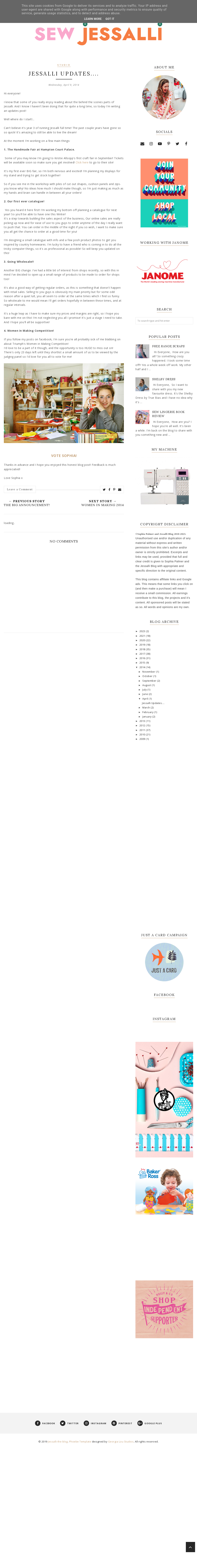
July (144, 689)
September (149, 680)
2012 (142, 725)
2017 (142, 653)
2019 (142, 644)
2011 (142, 730)
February (148, 712)
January (147, 716)
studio (64, 65)
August (147, 685)
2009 (142, 739)
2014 (142, 667)
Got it (109, 18)
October (147, 676)
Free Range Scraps (168, 346)
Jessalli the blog (58, 1551)
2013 (142, 721)
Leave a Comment (20, 489)
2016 (142, 658)
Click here (82, 162)
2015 (142, 662)
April (145, 698)
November (149, 671)
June (145, 694)
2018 (142, 649)
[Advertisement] (164, 1481)
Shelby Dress (163, 379)
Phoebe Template (80, 1551)
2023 (142, 631)
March (146, 707)
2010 (142, 734)
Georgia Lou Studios (121, 1551)
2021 (142, 636)
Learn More (93, 18)
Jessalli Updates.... (153, 703)
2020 (142, 640)
